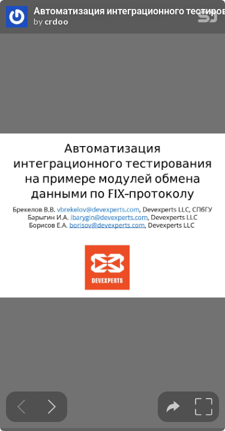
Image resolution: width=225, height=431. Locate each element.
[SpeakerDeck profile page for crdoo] (17, 17)
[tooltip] (173, 406)
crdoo (56, 21)
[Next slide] (51, 406)
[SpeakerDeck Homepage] (207, 19)
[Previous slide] (21, 406)
